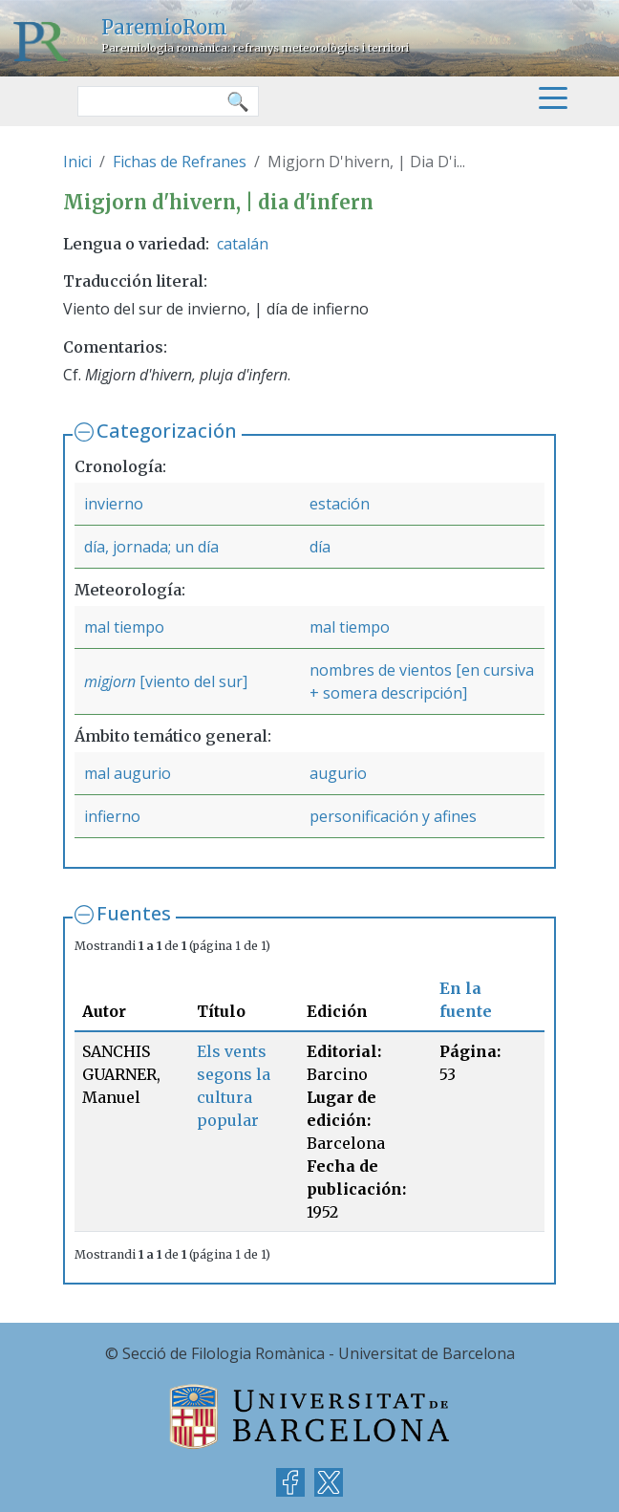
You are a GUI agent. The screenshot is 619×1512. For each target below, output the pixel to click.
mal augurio (127, 773)
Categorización (166, 430)
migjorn (110, 681)
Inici (77, 161)
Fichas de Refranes (179, 161)
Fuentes (133, 913)
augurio (338, 773)
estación (340, 503)
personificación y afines (393, 816)
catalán (242, 243)
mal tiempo (124, 626)
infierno (112, 816)
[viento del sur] (191, 681)
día (320, 546)
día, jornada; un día (151, 546)
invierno (113, 503)
